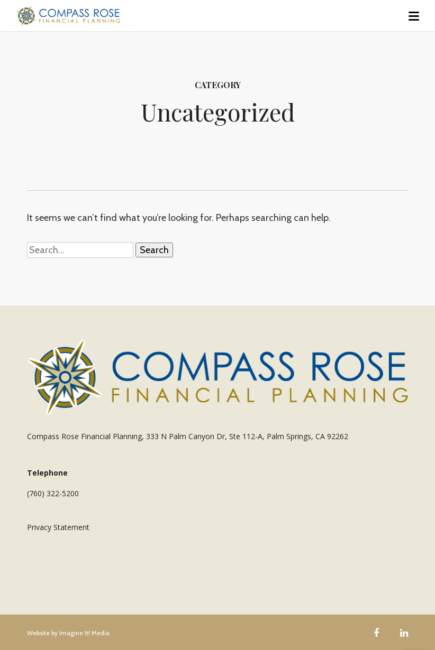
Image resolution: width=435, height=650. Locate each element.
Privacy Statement (58, 527)
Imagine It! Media (84, 633)
